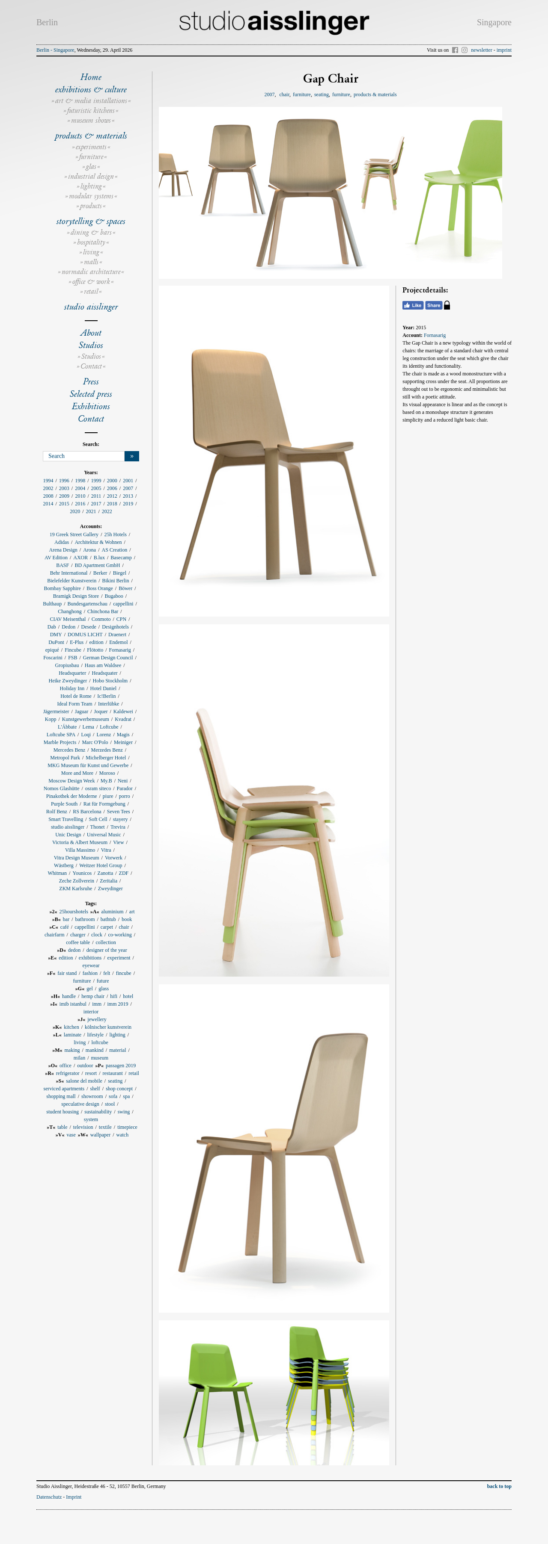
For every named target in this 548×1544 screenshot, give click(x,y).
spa (126, 1096)
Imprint (73, 1497)
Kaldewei (123, 711)
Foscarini (53, 658)
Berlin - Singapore (55, 50)
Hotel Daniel (103, 688)
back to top (499, 1486)
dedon (74, 950)
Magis (123, 735)
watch (122, 1135)
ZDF (124, 873)
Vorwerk (113, 858)
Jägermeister (56, 711)
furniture (91, 156)
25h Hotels (115, 534)
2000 (112, 481)
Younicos (82, 873)
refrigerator (68, 1073)
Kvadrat (123, 719)
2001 (128, 481)
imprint (504, 50)
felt (106, 973)
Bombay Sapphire (62, 588)
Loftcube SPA (61, 735)
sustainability (98, 1112)
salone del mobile (84, 1081)
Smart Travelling (65, 819)
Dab (52, 627)
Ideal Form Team (74, 704)
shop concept (119, 1089)
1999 (96, 481)
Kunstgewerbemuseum (85, 719)
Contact (91, 366)
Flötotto (95, 650)
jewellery (97, 1019)
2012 (112, 496)
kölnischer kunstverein (108, 1027)
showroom (92, 1096)
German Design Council (108, 658)
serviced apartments (64, 1089)
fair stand (67, 973)
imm (96, 1004)
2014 (48, 504)
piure (108, 796)
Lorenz (103, 735)
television (83, 1127)
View (118, 842)
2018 (112, 504)
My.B (106, 781)
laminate (72, 1035)
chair (124, 927)
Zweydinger (110, 889)
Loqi (86, 735)
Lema (88, 727)
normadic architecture (91, 271)
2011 (96, 496)
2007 (128, 488)
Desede (88, 627)
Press (91, 381)
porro (124, 796)
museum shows (91, 120)
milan (79, 1058)
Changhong (69, 611)
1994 (48, 481)
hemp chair (92, 996)
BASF (62, 565)
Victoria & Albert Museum (79, 842)
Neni (123, 781)
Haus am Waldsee (103, 665)
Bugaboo (113, 596)
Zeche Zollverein (76, 881)
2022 (107, 511)
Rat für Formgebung (104, 804)
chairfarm (55, 935)
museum (100, 1058)
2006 (112, 488)
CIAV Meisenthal (68, 619)
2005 (96, 488)
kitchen (71, 1027)
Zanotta (105, 873)
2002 (48, 488)
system (91, 1119)
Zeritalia (108, 881)
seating (115, 1081)
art (132, 912)
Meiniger (123, 742)
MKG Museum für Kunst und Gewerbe (88, 765)
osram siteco (98, 788)
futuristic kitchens (91, 110)
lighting (91, 186)
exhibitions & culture (91, 89)
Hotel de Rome (76, 696)
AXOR (80, 558)
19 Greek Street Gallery (74, 534)
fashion (90, 973)
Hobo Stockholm (110, 681)
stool (110, 1104)
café (64, 927)
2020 (75, 511)
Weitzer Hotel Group (100, 865)
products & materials (91, 135)
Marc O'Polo (95, 742)
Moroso (107, 773)
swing (124, 1112)
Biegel (119, 573)
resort (91, 1073)
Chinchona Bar (102, 611)
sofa (113, 1096)
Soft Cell (98, 819)
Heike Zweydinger (68, 681)
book (127, 919)
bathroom (85, 919)
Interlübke (108, 704)
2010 (80, 496)
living (91, 252)
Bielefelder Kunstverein (71, 581)
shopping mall (60, 1096)
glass (103, 989)
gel (89, 989)
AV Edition (56, 558)
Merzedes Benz (107, 750)
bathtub (108, 919)
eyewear (91, 965)
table (62, 1127)
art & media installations (91, 100)
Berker (100, 573)
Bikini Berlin (115, 581)
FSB (72, 658)
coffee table (78, 942)
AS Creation (114, 550)
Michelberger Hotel (106, 758)
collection (106, 942)
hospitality (91, 242)
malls (91, 261)
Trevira (117, 827)
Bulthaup (52, 604)
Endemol (118, 642)
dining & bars (91, 232)
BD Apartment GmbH (97, 565)
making (72, 1050)
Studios (91, 345)
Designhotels (115, 627)
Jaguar (81, 711)
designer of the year (106, 950)
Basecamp (120, 558)
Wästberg (64, 865)
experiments (91, 146)
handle (69, 996)
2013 (128, 496)
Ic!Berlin (106, 696)
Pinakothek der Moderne (71, 796)
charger (78, 935)
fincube (123, 973)
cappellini (123, 604)
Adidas (61, 542)
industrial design (91, 176)
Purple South (64, 804)
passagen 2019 (121, 1066)
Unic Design (68, 835)
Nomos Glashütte (62, 788)
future (103, 981)
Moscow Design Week (71, 781)
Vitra (106, 850)
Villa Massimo (80, 850)
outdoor (85, 1066)
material (117, 1050)
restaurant (113, 1073)
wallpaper (100, 1135)
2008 (48, 496)
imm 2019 (117, 1004)
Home (90, 77)
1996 (64, 481)
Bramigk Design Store (76, 596)
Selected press (91, 393)
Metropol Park (65, 758)
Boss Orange (99, 588)
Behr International (69, 573)
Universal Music (104, 835)
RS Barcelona (87, 812)
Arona (89, 550)
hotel (128, 996)
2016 (80, 504)
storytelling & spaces (91, 221)
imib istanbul (73, 1004)
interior (90, 1012)
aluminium (112, 912)
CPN (121, 619)
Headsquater (104, 673)
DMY (56, 635)
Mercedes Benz (69, 750)
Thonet (97, 827)
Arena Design (63, 550)
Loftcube (109, 727)
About (91, 332)
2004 (80, 488)
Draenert (117, 635)
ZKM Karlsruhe (75, 889)
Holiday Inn (72, 688)
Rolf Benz (56, 812)
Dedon (68, 627)
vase (71, 1135)
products (91, 205)
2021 (91, 511)
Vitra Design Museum (76, 858)
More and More (77, 773)
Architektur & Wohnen (98, 542)
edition (96, 642)
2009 (64, 496)
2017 (96, 504)
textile (105, 1127)
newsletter (481, 50)
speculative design (80, 1104)
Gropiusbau (67, 665)
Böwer (125, 588)
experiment (119, 958)
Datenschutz (49, 1497)
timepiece (127, 1127)
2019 (128, 504)
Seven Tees (118, 812)
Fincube (73, 650)
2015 (64, 504)
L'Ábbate (67, 727)
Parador (125, 788)
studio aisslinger (91, 306)
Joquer (100, 711)
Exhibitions (91, 406)
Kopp (51, 719)
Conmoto (101, 619)
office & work (91, 281)
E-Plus (76, 642)
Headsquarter (72, 673)
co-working (119, 935)
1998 (80, 481)
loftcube (100, 1042)
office (65, 1066)
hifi (113, 996)
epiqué (52, 650)
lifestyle (95, 1035)
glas (91, 166)
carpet (107, 927)
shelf (95, 1089)
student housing (62, 1112)
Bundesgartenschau (87, 604)
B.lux (99, 558)
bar (66, 919)
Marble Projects (60, 742)
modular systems (91, 196)
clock (96, 935)
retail (91, 291)
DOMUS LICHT (85, 635)
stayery (120, 819)
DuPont (56, 642)
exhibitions (90, 958)
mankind (95, 1050)
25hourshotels (73, 912)
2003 (64, 488)
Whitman (57, 873)
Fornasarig (120, 650)
